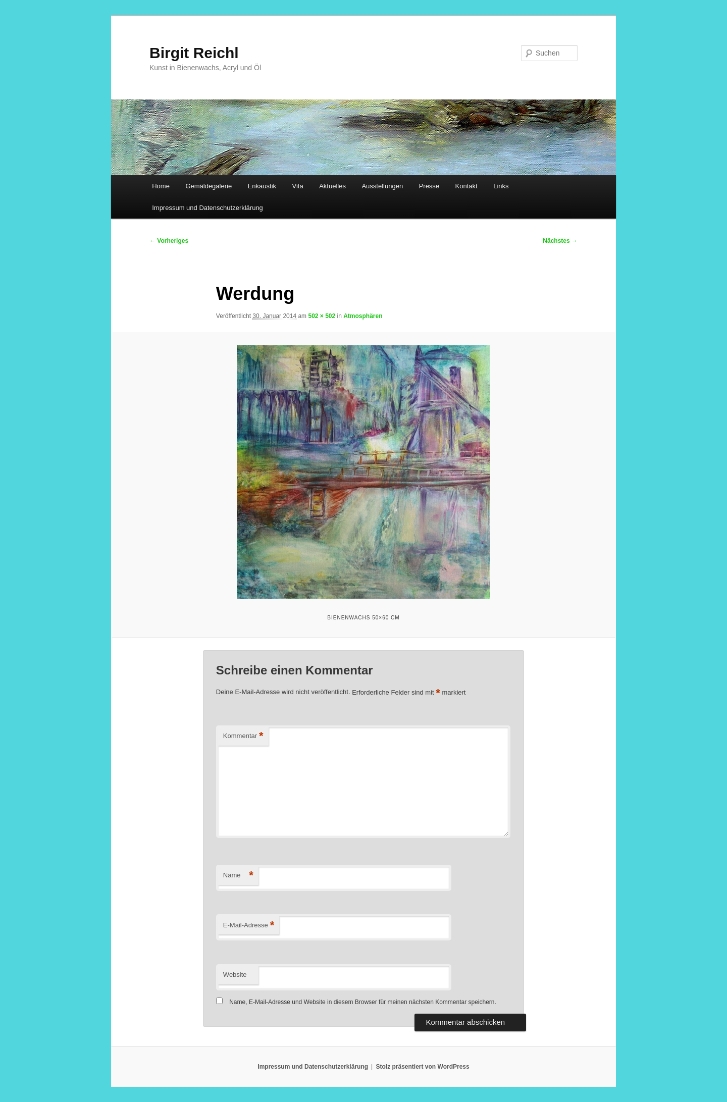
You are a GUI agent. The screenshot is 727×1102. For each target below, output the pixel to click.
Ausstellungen (382, 186)
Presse (429, 186)
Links (500, 186)
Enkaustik (262, 186)
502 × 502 (321, 316)
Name (238, 875)
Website (235, 974)
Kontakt (466, 186)
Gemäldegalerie (208, 186)
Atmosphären (362, 316)
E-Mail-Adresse (248, 925)
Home (161, 186)
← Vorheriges (168, 240)
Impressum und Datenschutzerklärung (207, 208)
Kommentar (243, 736)
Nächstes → (560, 240)
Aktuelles (332, 186)
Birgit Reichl (194, 52)
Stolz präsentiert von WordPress (423, 1066)
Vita (297, 186)
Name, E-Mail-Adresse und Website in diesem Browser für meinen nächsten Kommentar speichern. (362, 1002)
